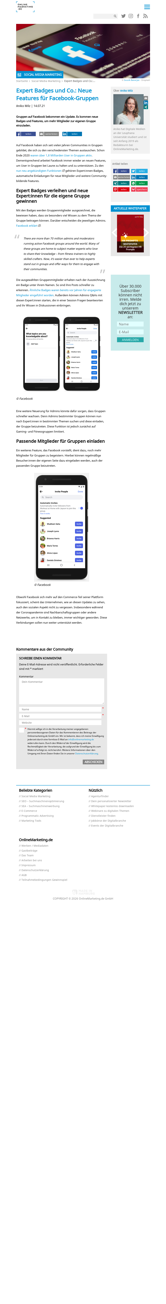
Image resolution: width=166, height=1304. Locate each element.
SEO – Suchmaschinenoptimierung (42, 801)
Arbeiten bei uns (31, 860)
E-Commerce (29, 811)
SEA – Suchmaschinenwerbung (40, 806)
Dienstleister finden (103, 815)
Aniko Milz (126, 90)
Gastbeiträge (29, 850)
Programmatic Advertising (37, 815)
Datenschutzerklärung (86, 753)
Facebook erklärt (26, 225)
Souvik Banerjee (131, 80)
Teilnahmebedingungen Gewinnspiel (44, 880)
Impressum (28, 865)
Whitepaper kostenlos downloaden (112, 806)
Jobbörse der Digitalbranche (108, 820)
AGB (24, 875)
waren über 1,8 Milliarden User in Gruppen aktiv (61, 155)
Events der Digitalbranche (107, 825)
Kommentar (26, 676)
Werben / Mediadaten (34, 845)
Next (144, 232)
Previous (116, 232)
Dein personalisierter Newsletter (111, 801)
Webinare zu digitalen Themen (110, 811)
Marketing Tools (31, 820)
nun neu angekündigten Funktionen (38, 170)
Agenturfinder (100, 796)
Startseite (22, 81)
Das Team (27, 855)
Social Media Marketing (46, 81)
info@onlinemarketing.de (81, 739)
